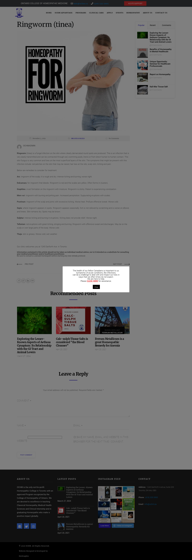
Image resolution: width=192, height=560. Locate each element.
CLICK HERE (92, 281)
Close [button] (96, 287)
